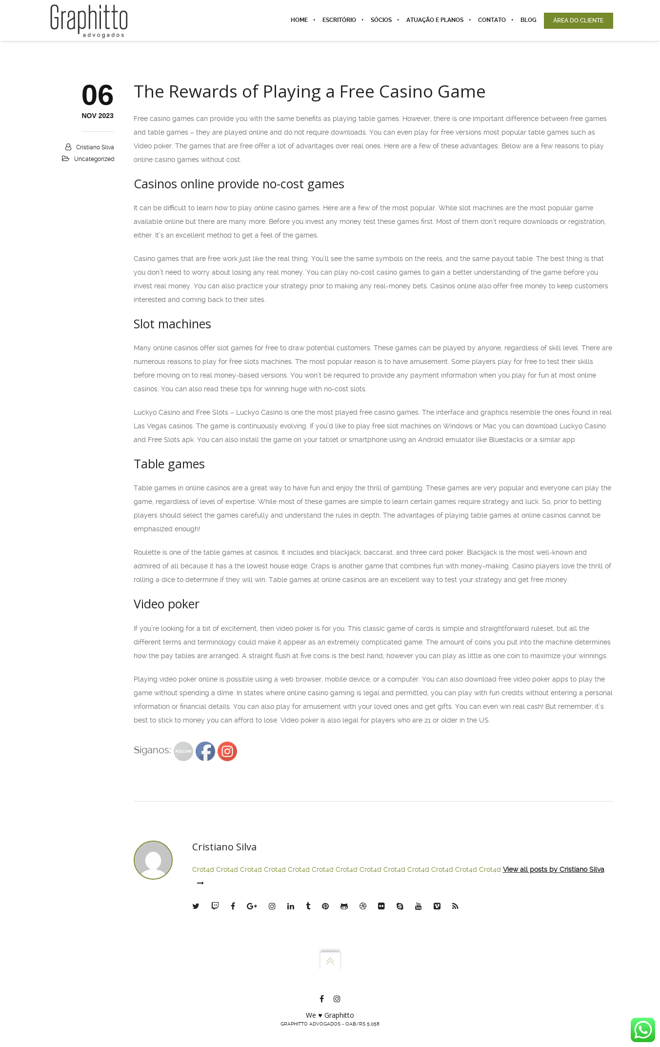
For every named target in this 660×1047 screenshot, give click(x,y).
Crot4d (203, 869)
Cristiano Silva (95, 147)
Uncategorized (94, 159)
